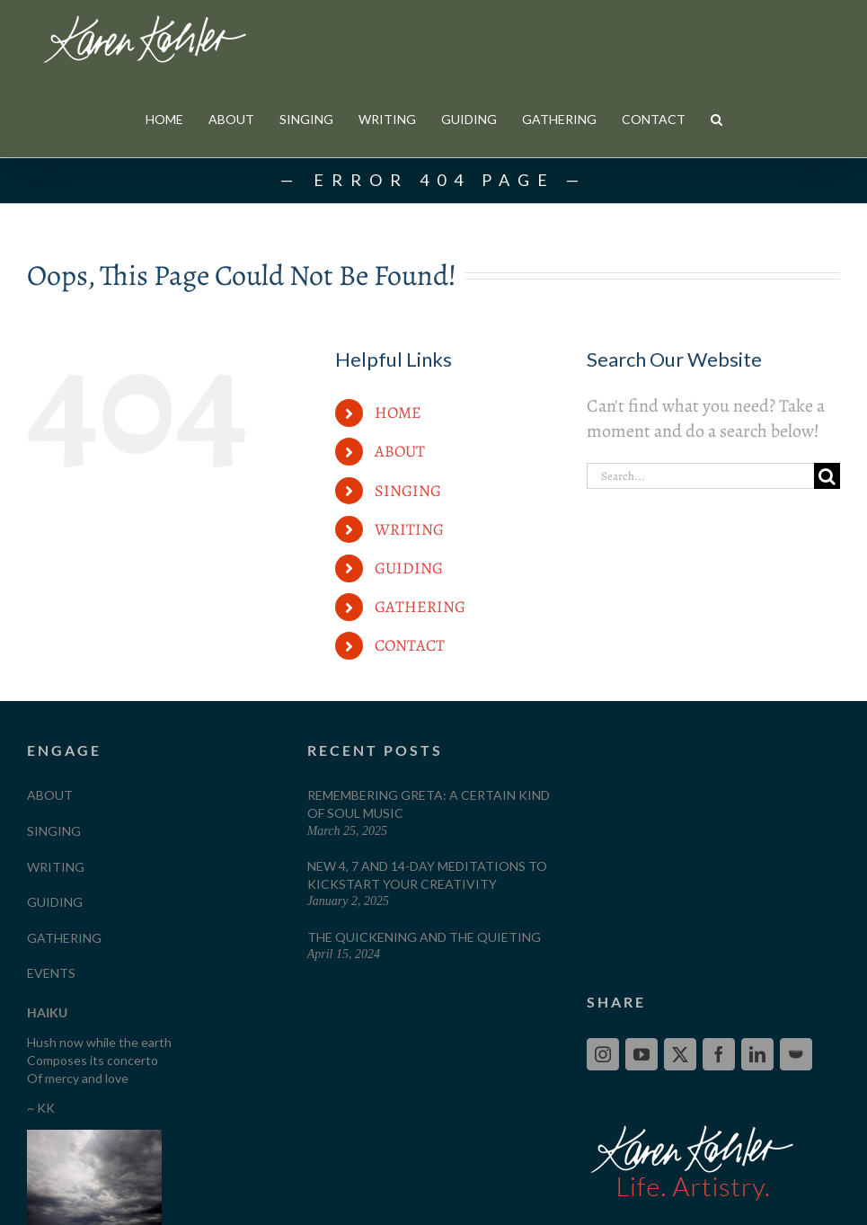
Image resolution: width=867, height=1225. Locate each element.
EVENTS (51, 973)
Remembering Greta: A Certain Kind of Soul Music (428, 804)
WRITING (409, 529)
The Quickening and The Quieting (424, 937)
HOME (398, 412)
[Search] (827, 476)
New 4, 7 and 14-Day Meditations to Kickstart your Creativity (427, 875)
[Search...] (700, 476)
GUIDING (409, 568)
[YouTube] (641, 1054)
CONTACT (410, 645)
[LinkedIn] (757, 1054)
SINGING (408, 491)
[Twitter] (680, 1054)
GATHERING (420, 606)
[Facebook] (719, 1054)
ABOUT (400, 451)
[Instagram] (603, 1054)
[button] (716, 119)
